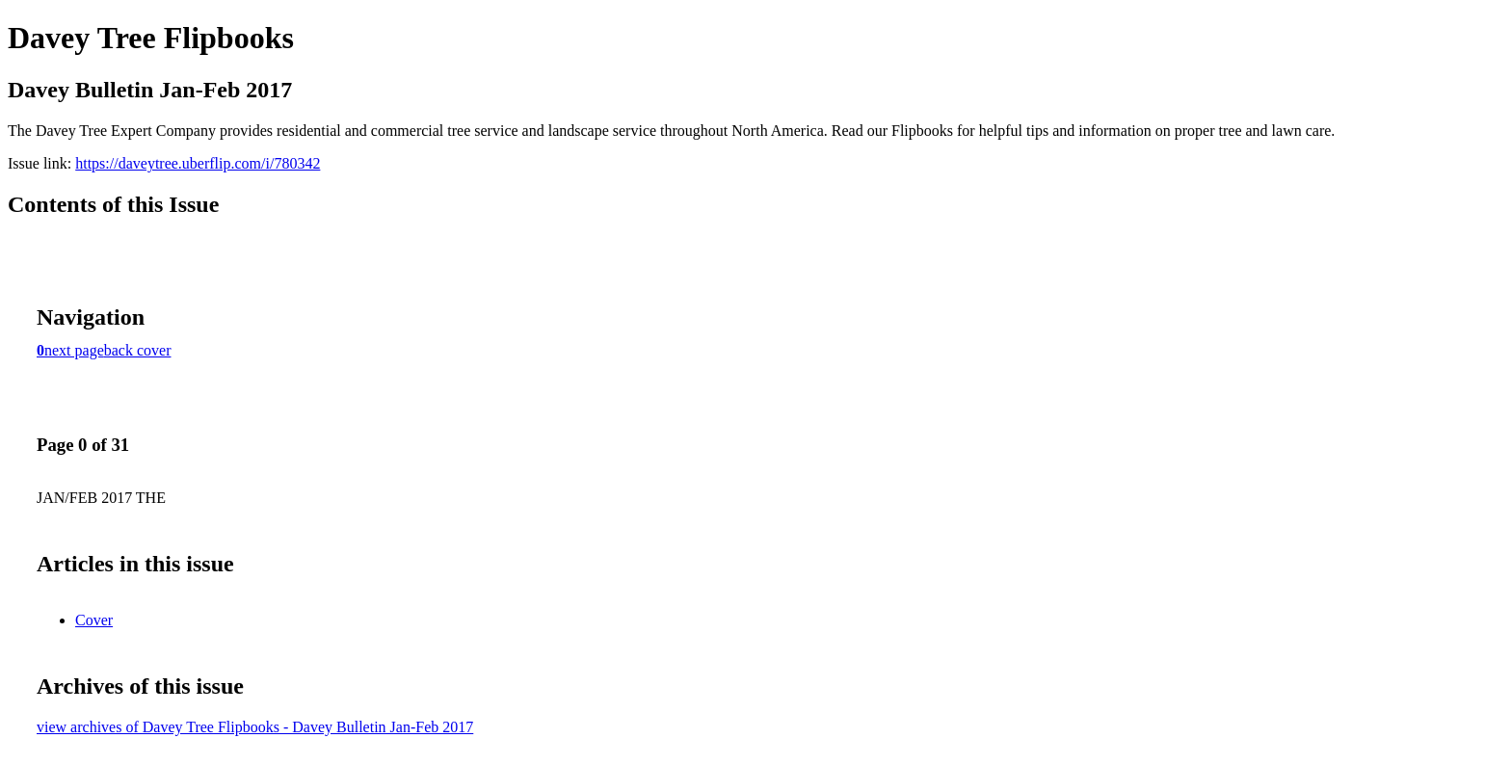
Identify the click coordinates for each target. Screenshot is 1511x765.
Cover (94, 620)
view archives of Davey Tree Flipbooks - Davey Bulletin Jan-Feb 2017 (255, 727)
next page (74, 350)
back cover (138, 350)
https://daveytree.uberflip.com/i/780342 (197, 163)
